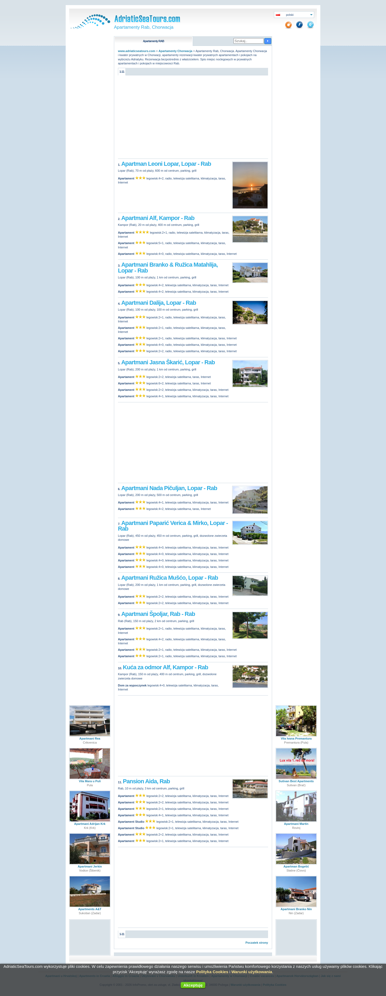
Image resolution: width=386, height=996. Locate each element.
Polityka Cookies (212, 971)
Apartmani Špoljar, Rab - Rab (158, 614)
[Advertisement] (193, 118)
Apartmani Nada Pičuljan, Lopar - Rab (169, 488)
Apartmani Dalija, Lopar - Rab (158, 302)
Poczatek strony (257, 942)
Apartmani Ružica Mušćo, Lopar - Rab (169, 577)
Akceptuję (193, 985)
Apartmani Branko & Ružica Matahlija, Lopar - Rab (168, 267)
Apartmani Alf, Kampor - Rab (157, 218)
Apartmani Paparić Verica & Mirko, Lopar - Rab (173, 526)
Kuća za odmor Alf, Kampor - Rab (165, 667)
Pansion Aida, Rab (146, 781)
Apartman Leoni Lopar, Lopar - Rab (166, 163)
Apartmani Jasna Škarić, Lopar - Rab (168, 362)
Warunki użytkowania (251, 971)
